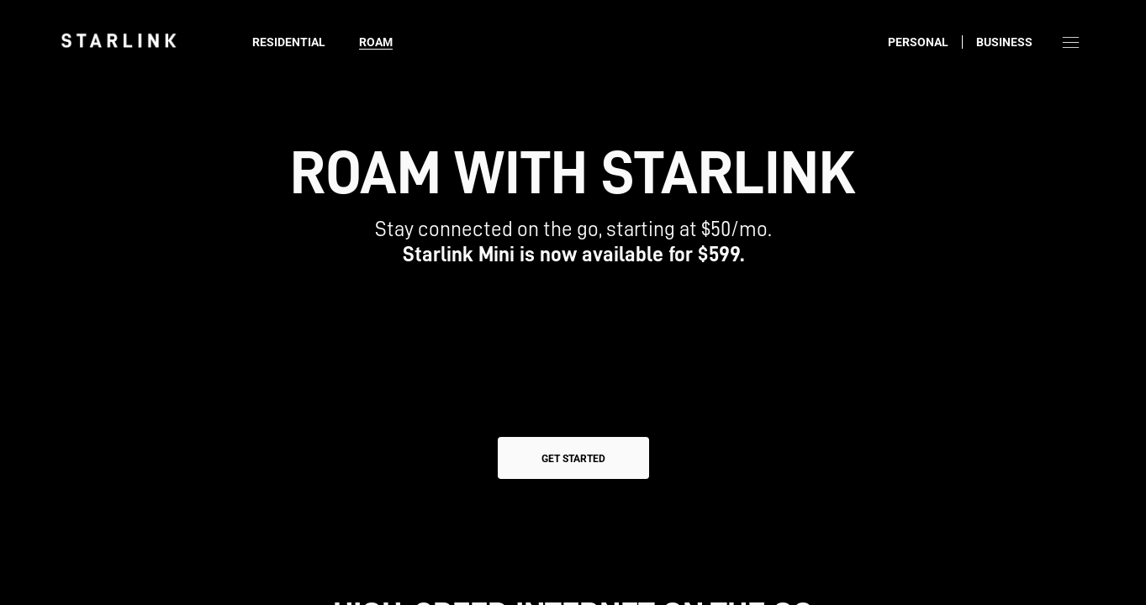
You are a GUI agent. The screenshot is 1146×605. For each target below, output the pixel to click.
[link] (118, 40)
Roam (376, 42)
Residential (288, 42)
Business (1004, 42)
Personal (918, 42)
